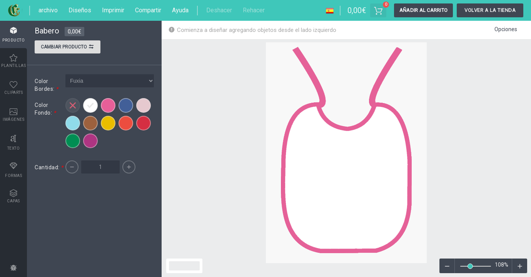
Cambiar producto (67, 47)
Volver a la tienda (490, 10)
